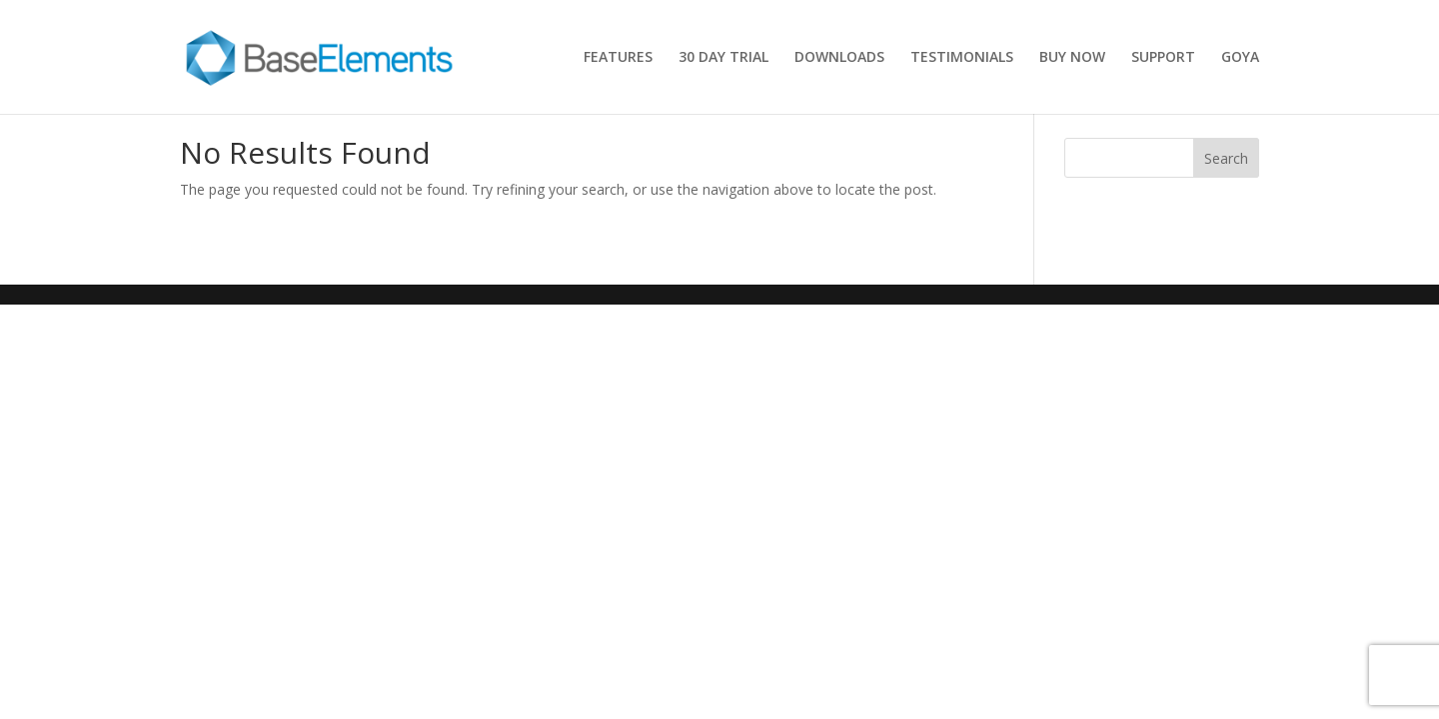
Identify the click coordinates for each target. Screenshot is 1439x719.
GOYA (1240, 58)
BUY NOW (1072, 58)
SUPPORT (1163, 58)
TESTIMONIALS (961, 58)
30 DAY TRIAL (723, 58)
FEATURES (618, 58)
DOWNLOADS (839, 58)
